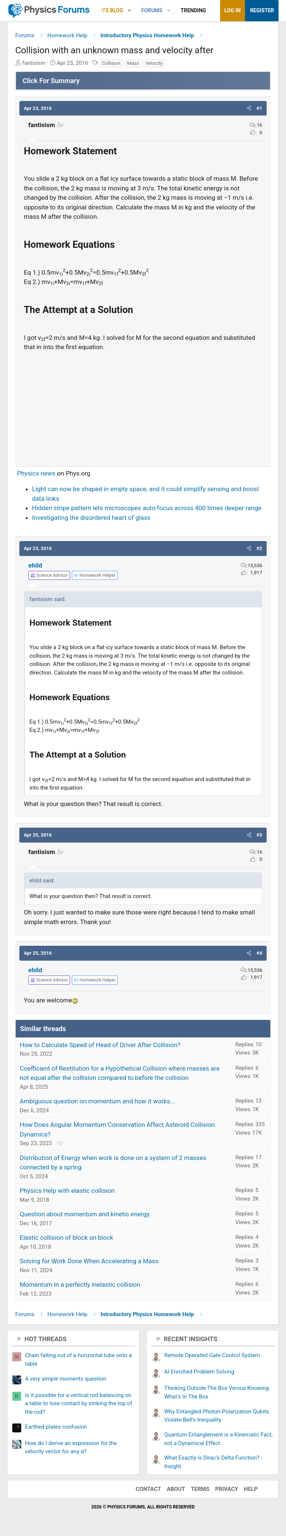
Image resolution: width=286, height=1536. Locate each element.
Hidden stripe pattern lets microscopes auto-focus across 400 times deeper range (146, 508)
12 (60, 1143)
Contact (148, 1489)
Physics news (36, 473)
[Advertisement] (143, 406)
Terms (200, 1489)
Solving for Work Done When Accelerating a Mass (89, 1261)
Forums (152, 10)
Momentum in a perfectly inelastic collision (80, 1284)
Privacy (226, 1489)
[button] (129, 10)
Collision (111, 63)
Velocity (154, 63)
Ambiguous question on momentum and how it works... (97, 1101)
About (176, 1489)
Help (251, 1489)
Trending (193, 10)
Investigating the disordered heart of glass (91, 517)
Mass (133, 63)
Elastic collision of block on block (66, 1237)
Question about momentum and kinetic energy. (85, 1214)
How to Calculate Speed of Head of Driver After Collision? (100, 1045)
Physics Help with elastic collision (67, 1190)
